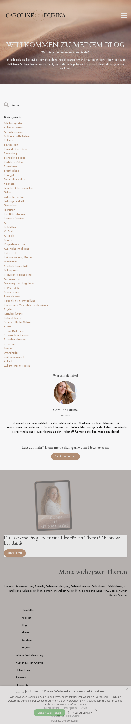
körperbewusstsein (15, 244)
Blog (24, 625)
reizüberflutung (13, 313)
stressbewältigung (15, 339)
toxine (8, 348)
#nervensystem (13, 127)
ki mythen (10, 227)
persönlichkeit (12, 296)
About (25, 632)
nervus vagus (12, 287)
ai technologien (13, 132)
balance (8, 140)
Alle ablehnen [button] (83, 712)
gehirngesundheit (14, 201)
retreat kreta (12, 318)
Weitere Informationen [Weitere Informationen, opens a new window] (73, 704)
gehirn (7, 192)
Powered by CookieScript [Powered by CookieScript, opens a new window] (65, 720)
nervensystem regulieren (19, 283)
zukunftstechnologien (17, 365)
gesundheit (10, 205)
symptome (10, 344)
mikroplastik (11, 270)
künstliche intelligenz (16, 248)
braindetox (10, 166)
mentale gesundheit (16, 266)
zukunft (9, 361)
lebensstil (10, 253)
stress (7, 326)
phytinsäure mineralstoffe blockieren (26, 305)
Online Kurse (23, 670)
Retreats (21, 677)
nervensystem (12, 279)
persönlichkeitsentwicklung (19, 300)
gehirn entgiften (14, 197)
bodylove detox (13, 162)
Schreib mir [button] (14, 553)
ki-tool (8, 231)
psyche (8, 309)
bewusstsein (11, 145)
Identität (9, 586)
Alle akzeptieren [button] (49, 712)
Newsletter (28, 610)
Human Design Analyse (29, 663)
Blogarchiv (22, 685)
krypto (8, 240)
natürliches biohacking (18, 275)
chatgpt (9, 175)
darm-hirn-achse (14, 179)
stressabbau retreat (16, 335)
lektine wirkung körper (18, 257)
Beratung (26, 640)
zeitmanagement (14, 357)
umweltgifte (11, 352)
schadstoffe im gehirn (17, 322)
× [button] (126, 689)
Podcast (26, 617)
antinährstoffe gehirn (17, 136)
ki (5, 222)
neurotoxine (11, 292)
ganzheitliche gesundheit (19, 188)
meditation (10, 261)
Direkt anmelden (66, 456)
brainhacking (11, 170)
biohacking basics (14, 157)
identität (9, 210)
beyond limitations (15, 149)
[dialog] (65, 705)
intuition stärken (14, 218)
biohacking (10, 153)
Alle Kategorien (13, 123)
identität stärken (14, 214)
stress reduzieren (14, 331)
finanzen (9, 183)
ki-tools (9, 235)
